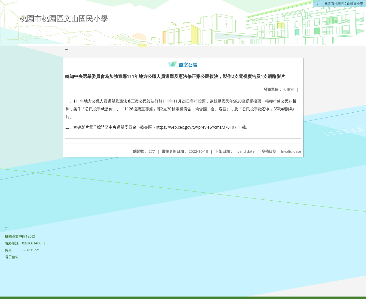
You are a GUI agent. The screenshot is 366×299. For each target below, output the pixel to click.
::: (317, 3)
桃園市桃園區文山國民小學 (344, 3)
